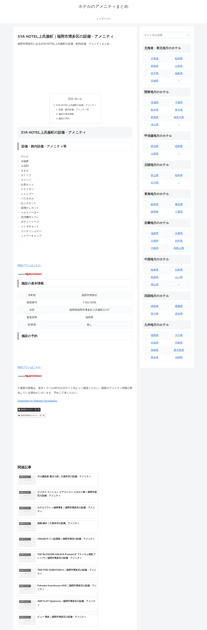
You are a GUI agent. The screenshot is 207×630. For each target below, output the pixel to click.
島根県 (155, 277)
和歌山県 (179, 248)
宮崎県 (179, 342)
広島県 (179, 269)
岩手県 (155, 73)
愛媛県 (179, 306)
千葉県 (179, 102)
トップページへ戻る (159, 621)
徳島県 (155, 306)
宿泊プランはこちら (29, 266)
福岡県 (155, 335)
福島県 (179, 73)
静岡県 (155, 211)
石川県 (155, 182)
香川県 (155, 313)
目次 (70, 98)
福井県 (179, 175)
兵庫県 (179, 233)
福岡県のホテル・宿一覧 (29, 410)
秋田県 (179, 58)
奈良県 (179, 240)
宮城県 (155, 80)
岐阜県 (155, 204)
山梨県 (155, 153)
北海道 (155, 58)
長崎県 (155, 350)
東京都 (179, 109)
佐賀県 (155, 342)
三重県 (179, 211)
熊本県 (155, 357)
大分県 (179, 335)
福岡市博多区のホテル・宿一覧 (31, 416)
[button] (187, 35)
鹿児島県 (179, 350)
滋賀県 (155, 233)
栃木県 (155, 109)
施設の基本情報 (66, 114)
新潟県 (155, 146)
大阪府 (155, 248)
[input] (167, 35)
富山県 (155, 175)
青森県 (155, 66)
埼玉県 (155, 124)
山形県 (179, 66)
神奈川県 (179, 117)
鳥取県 (155, 269)
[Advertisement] (75, 70)
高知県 (179, 313)
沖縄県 (179, 357)
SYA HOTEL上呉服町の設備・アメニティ (76, 105)
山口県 (179, 277)
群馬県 (155, 117)
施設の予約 (63, 119)
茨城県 (155, 102)
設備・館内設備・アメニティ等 (74, 110)
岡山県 (155, 284)
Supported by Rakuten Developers (37, 402)
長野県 (179, 146)
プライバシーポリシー (181, 621)
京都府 (155, 240)
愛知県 (179, 204)
